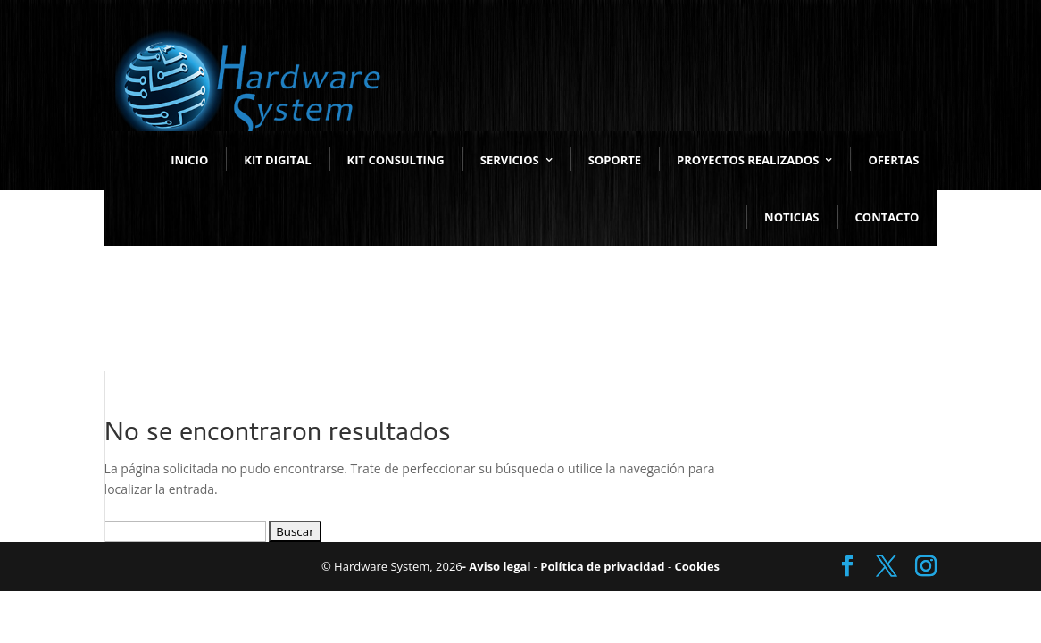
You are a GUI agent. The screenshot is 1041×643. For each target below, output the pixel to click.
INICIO (189, 160)
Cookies (695, 566)
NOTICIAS (791, 217)
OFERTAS (893, 160)
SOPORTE (614, 160)
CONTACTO (887, 217)
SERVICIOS (509, 160)
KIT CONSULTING (396, 160)
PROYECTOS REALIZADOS (748, 160)
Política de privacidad (601, 566)
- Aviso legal (496, 566)
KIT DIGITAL (277, 160)
